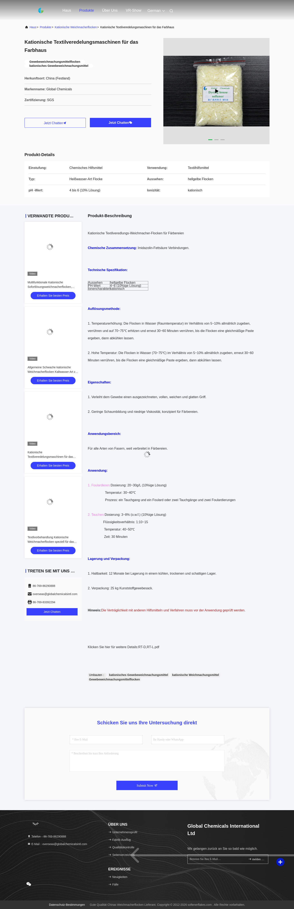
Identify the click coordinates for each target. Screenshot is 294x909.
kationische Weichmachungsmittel (195, 675)
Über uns (110, 10)
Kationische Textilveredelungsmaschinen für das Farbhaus (50, 457)
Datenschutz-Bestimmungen (67, 904)
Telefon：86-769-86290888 (46, 836)
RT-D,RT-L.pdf (148, 647)
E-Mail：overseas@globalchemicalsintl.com (57, 844)
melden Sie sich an (256, 859)
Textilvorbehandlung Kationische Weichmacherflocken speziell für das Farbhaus (51, 542)
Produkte (86, 10)
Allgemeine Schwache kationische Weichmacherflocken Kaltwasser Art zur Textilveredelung (53, 372)
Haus (66, 10)
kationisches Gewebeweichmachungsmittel (138, 675)
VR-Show (133, 10)
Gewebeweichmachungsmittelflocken (114, 679)
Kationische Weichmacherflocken (76, 27)
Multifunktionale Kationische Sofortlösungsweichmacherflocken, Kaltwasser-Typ (50, 287)
